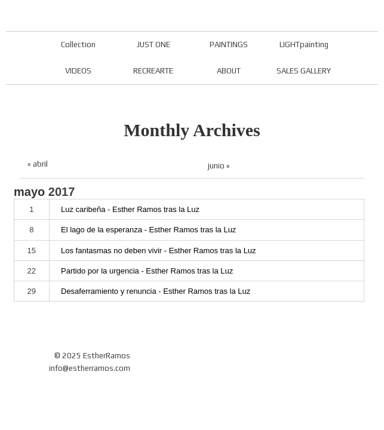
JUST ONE (153, 44)
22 (31, 270)
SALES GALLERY (304, 70)
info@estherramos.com (89, 368)
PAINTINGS (229, 44)
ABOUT (229, 70)
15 (31, 250)
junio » (219, 165)
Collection (78, 44)
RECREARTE (153, 70)
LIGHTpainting (303, 44)
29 (31, 291)
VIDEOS (78, 70)
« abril (37, 163)
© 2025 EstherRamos (92, 355)
